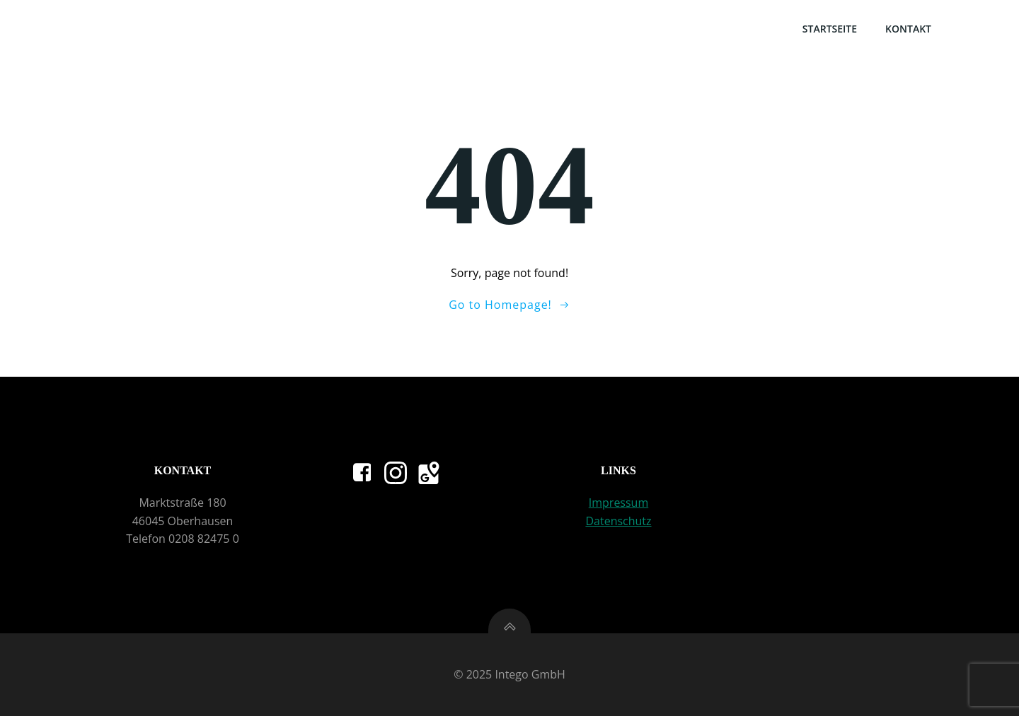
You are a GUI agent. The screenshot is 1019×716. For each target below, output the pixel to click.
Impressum (618, 502)
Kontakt (908, 28)
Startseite (829, 28)
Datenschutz (618, 521)
